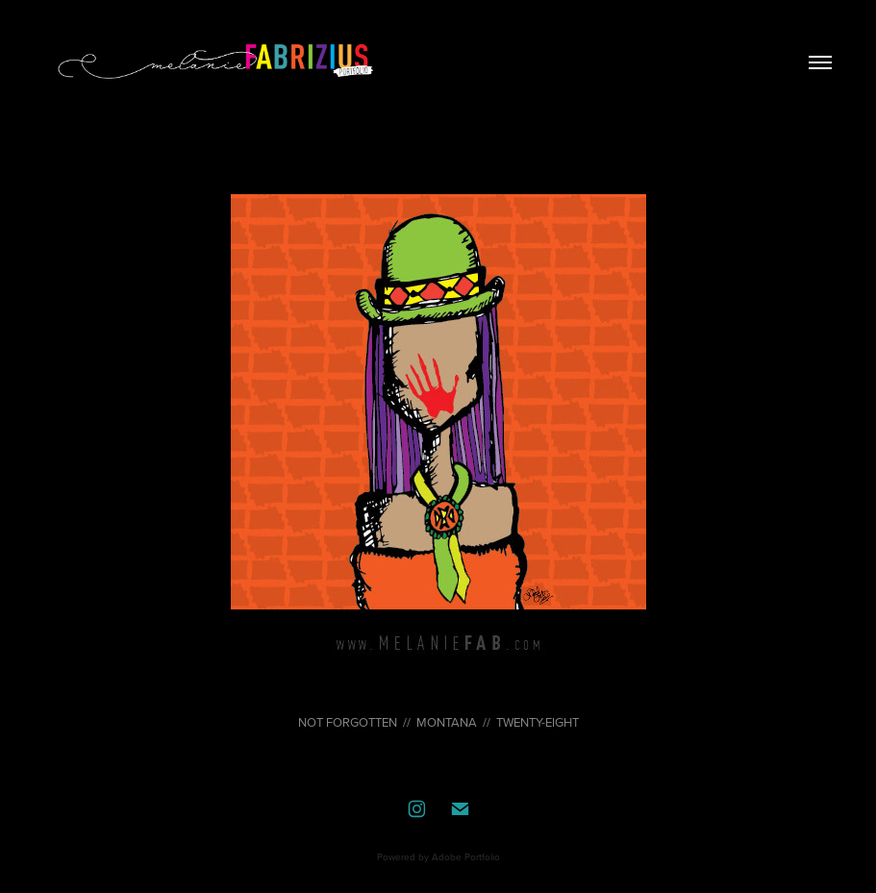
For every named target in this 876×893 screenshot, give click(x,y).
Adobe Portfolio (466, 856)
